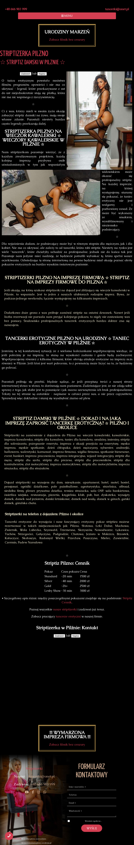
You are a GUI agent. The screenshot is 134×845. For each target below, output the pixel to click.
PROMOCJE (15, 838)
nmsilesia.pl (46, 843)
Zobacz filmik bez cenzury (67, 39)
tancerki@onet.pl (117, 9)
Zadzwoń (25, 74)
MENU (67, 16)
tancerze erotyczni (68, 616)
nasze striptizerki (65, 609)
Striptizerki (34, 768)
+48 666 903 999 (16, 9)
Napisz (42, 74)
